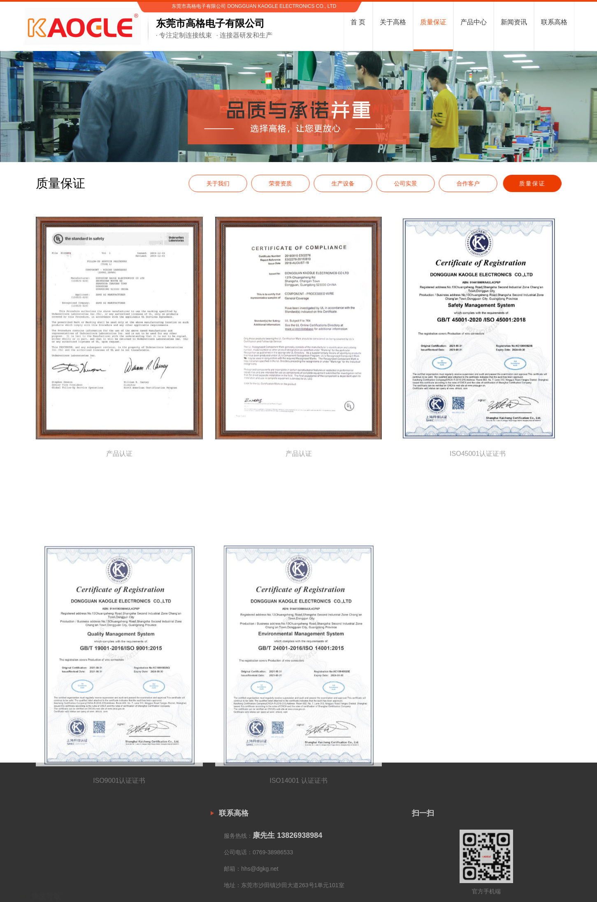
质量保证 (539, 195)
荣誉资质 (288, 195)
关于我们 (225, 195)
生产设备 (350, 195)
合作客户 (475, 195)
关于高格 (34, 881)
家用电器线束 (134, 874)
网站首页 (34, 867)
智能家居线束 (134, 888)
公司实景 (413, 195)
